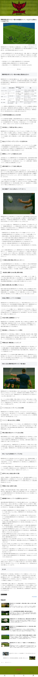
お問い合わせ (31, 672)
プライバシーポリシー (19, 672)
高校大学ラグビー (4, 594)
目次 (18, 69)
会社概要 (19, 673)
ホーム (7, 672)
